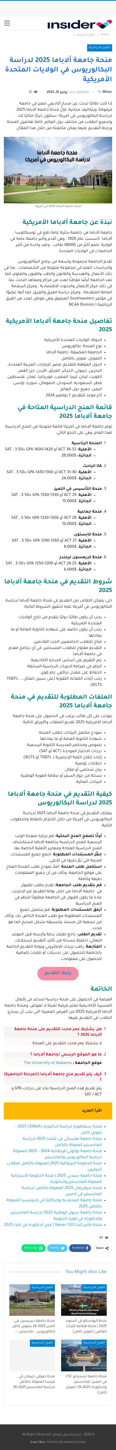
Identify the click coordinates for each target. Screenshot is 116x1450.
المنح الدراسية (99, 47)
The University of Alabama (48, 1063)
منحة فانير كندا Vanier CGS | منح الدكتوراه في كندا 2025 (53, 1225)
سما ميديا (37, 1442)
